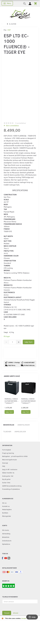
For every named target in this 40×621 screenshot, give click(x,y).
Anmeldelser (20, 431)
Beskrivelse (8, 425)
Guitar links (6, 482)
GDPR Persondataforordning (11, 486)
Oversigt (5, 463)
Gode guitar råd (7, 476)
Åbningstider (6, 516)
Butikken (5, 513)
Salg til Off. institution (9, 469)
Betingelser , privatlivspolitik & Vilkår (15, 456)
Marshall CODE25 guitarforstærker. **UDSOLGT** (12, 401)
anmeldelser (20, 123)
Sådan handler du (8, 473)
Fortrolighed (6, 450)
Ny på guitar (6, 479)
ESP (9, 30)
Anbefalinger (23, 425)
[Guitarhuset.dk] (20, 13)
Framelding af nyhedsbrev (11, 489)
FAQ (3, 466)
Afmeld (15, 613)
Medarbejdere (7, 509)
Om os (4, 503)
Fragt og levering (8, 453)
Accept (23, 618)
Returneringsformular (9, 459)
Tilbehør (7, 431)
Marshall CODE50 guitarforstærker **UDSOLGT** (28, 401)
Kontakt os (6, 506)
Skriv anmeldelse (12, 125)
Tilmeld (6, 613)
